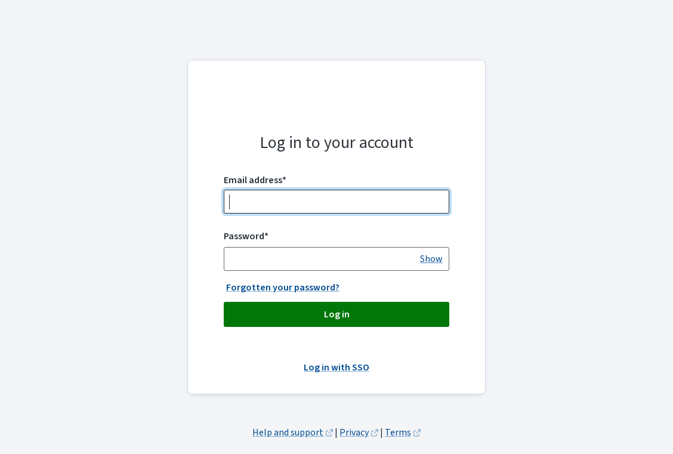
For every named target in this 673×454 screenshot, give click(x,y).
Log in (337, 314)
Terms (398, 432)
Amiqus (336, 104)
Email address (255, 180)
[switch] (431, 259)
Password (246, 236)
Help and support (287, 432)
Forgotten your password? (282, 287)
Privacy (354, 432)
